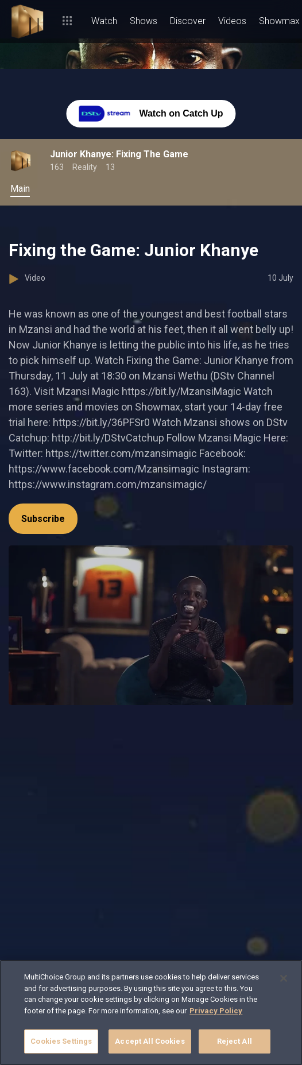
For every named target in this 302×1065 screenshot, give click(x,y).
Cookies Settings (61, 1041)
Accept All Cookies (149, 1041)
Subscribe (43, 518)
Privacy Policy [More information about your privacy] (215, 1010)
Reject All (234, 1041)
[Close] (283, 978)
